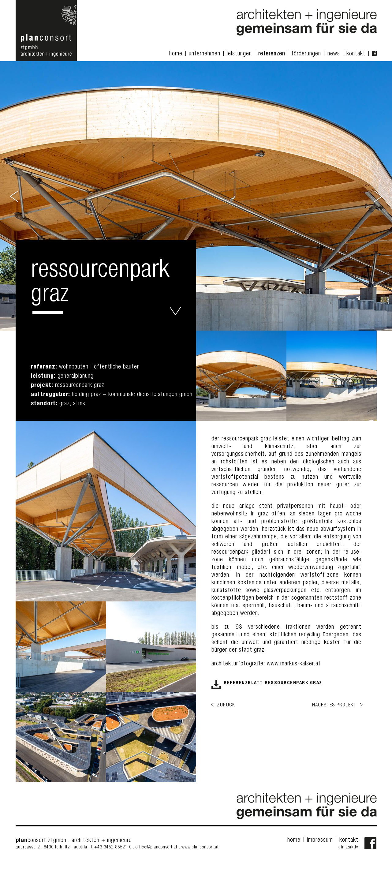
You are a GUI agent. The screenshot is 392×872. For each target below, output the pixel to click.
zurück (226, 705)
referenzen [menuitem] (271, 54)
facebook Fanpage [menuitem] (374, 53)
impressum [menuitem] (320, 840)
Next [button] (377, 196)
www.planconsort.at (200, 847)
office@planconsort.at (156, 847)
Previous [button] (14, 196)
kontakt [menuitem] (355, 54)
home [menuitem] (175, 54)
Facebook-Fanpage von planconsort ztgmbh (370, 843)
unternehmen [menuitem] (204, 54)
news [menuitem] (333, 54)
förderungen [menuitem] (306, 54)
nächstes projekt (334, 705)
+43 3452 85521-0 (113, 847)
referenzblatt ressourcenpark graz (273, 683)
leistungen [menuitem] (239, 54)
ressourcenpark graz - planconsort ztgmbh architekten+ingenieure (175, 311)
